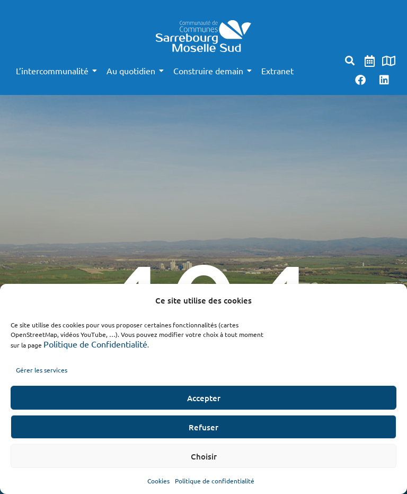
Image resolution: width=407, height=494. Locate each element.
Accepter (203, 398)
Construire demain (210, 70)
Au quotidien (133, 70)
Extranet (277, 70)
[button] (350, 61)
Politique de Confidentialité (95, 344)
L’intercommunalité (54, 70)
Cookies (158, 480)
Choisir (204, 456)
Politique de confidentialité (214, 480)
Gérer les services (41, 370)
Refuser (203, 427)
